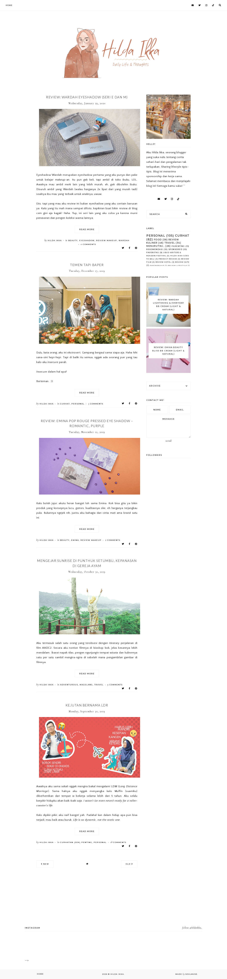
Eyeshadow (87, 240)
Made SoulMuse (186, 974)
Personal (77, 404)
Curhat (65, 404)
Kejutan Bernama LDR (87, 705)
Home (9, 5)
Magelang (86, 685)
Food (158, 239)
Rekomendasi (154, 249)
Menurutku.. (155, 246)
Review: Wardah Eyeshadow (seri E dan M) (87, 97)
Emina (75, 540)
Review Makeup (106, 240)
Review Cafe (182, 262)
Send (168, 440)
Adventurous (69, 685)
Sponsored (175, 249)
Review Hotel (163, 262)
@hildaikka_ (196, 927)
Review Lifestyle (177, 265)
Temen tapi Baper (87, 265)
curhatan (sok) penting (76, 842)
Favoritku (152, 252)
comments (88, 244)
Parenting (178, 246)
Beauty (73, 240)
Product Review (168, 259)
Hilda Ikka (117, 974)
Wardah (124, 240)
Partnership (157, 265)
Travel (99, 685)
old (129, 864)
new (45, 864)
